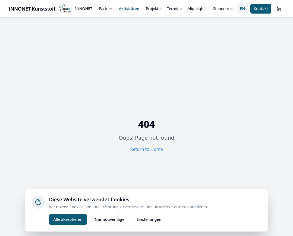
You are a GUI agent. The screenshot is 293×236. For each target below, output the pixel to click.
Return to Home (146, 149)
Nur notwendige (109, 219)
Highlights (197, 8)
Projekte (153, 8)
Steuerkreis (223, 8)
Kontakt (261, 8)
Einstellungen (149, 219)
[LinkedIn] (278, 8)
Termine (174, 8)
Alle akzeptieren (68, 219)
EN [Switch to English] (242, 8)
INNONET (83, 8)
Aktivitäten (129, 8)
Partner (105, 8)
